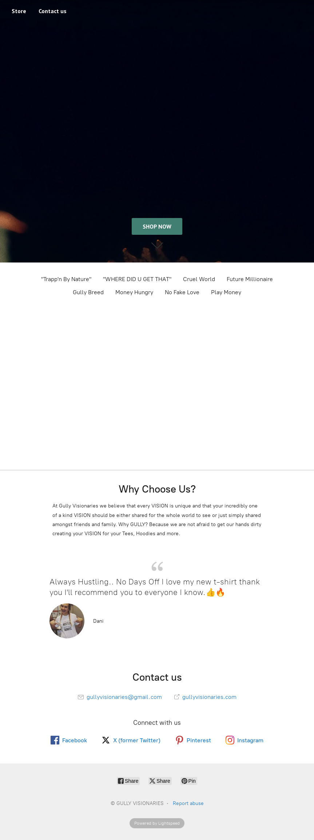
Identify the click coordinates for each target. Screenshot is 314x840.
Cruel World (199, 279)
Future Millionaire (250, 279)
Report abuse (188, 803)
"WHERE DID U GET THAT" (137, 279)
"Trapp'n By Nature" (66, 279)
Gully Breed (88, 292)
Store (19, 11)
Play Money (226, 292)
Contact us (53, 11)
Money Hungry (134, 292)
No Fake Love (182, 292)
